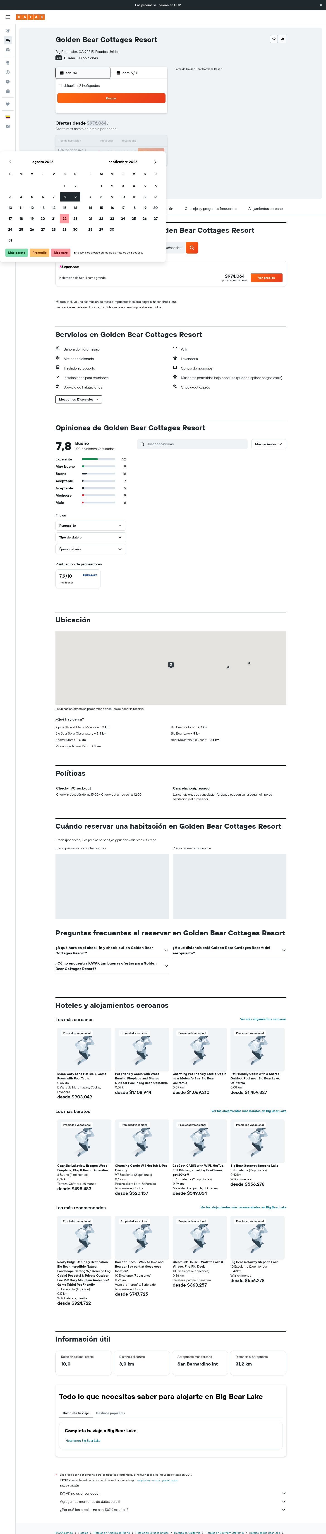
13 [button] (123, 136)
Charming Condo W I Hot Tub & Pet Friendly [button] (141, 1168)
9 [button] (156, 125)
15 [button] (144, 136)
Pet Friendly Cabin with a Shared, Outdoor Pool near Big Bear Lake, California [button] (255, 1078)
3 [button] (90, 125)
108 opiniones (87, 58)
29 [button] (145, 158)
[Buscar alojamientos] (8, 40)
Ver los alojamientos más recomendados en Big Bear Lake (243, 1207)
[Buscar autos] (8, 49)
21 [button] (134, 147)
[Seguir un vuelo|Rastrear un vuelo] (8, 72)
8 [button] (145, 125)
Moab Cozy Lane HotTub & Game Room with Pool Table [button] (81, 1076)
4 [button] (101, 125)
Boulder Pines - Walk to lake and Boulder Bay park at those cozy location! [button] (139, 1266)
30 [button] (155, 158)
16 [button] (155, 136)
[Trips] (8, 104)
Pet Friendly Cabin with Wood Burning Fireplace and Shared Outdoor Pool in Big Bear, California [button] (141, 1078)
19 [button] (112, 147)
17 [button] (90, 147)
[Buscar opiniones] (196, 444)
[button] (321, 5)
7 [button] (134, 125)
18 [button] (101, 147)
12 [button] (112, 136)
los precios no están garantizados (157, 1480)
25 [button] (101, 158)
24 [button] (90, 158)
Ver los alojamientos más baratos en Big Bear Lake (248, 1111)
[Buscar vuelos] (8, 30)
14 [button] (134, 136)
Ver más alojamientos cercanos (263, 1019)
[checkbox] (78, 578)
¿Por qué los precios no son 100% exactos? (173, 1509)
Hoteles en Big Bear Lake (83, 1441)
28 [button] (134, 158)
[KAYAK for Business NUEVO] (8, 91)
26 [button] (112, 158)
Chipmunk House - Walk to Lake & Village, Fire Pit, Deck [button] (198, 1264)
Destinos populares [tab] (110, 1413)
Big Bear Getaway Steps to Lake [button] (254, 1166)
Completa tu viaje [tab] (76, 1413)
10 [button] (90, 136)
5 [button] (112, 125)
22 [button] (145, 147)
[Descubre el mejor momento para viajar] (8, 81)
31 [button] (90, 169)
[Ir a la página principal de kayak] (30, 17)
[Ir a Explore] (8, 62)
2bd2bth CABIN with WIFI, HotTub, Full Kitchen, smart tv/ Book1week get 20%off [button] (198, 1170)
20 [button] (123, 147)
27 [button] (123, 158)
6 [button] (123, 125)
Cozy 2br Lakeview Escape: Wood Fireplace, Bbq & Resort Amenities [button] (82, 1168)
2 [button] (156, 115)
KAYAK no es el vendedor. (173, 1493)
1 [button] (144, 115)
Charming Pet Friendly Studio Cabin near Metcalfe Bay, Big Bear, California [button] (199, 1078)
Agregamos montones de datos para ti (173, 1501)
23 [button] (155, 147)
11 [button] (101, 136)
